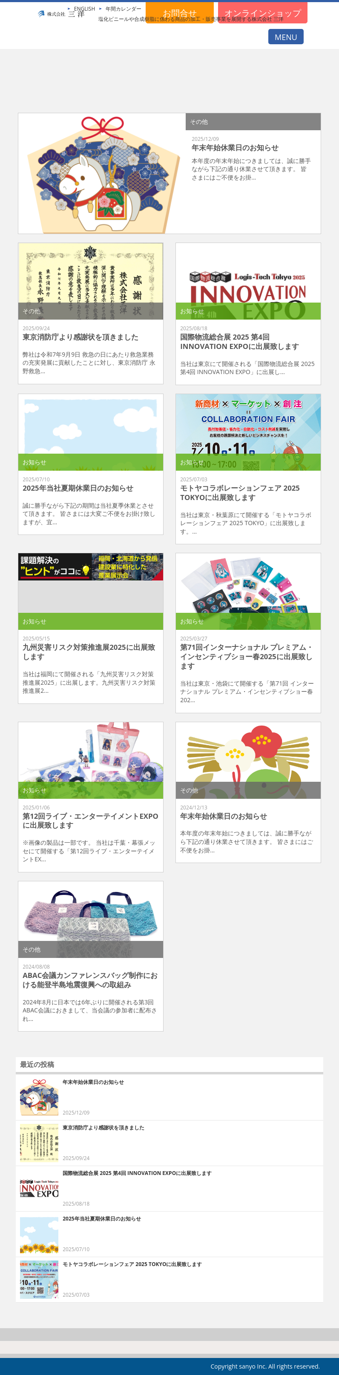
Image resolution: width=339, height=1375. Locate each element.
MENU (286, 37)
